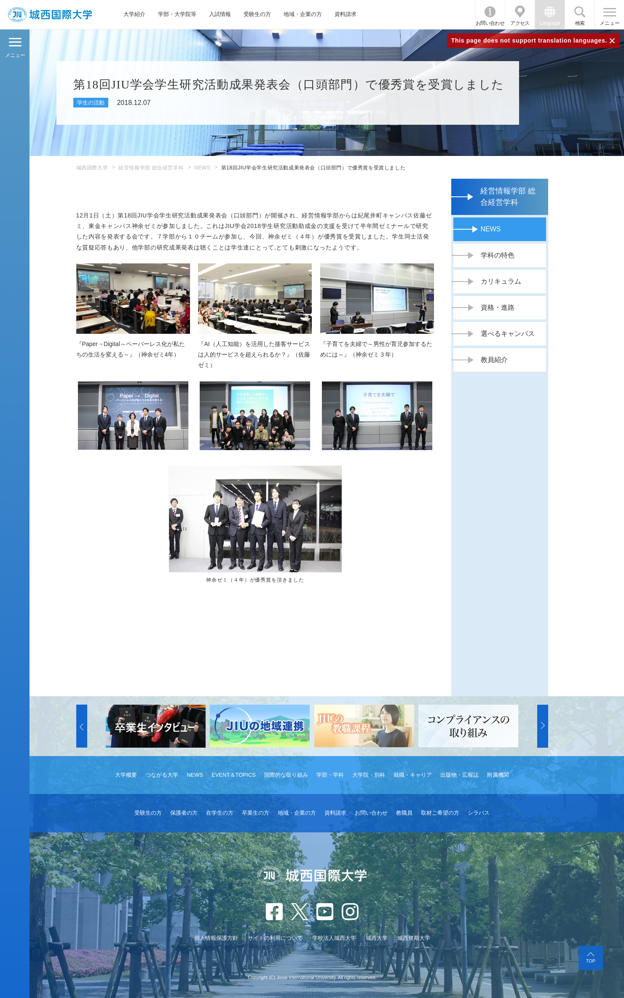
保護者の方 (184, 813)
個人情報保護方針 (216, 938)
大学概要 (126, 775)
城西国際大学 (92, 168)
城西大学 (377, 938)
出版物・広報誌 (459, 775)
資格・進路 (497, 307)
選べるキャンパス (508, 333)
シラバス (479, 813)
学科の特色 (497, 255)
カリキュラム (501, 281)
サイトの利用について (275, 938)
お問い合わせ (490, 23)
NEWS (202, 168)
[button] (81, 726)
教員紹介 (494, 359)
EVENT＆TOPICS (234, 775)
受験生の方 (257, 14)
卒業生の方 (255, 813)
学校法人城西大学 (334, 938)
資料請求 (345, 14)
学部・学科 (330, 775)
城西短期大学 (413, 938)
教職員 (404, 813)
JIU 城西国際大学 (50, 14)
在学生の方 (219, 813)
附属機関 (498, 775)
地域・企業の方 (303, 14)
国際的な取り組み (286, 775)
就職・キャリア (413, 775)
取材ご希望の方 (440, 813)
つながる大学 (161, 775)
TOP (590, 960)
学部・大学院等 (177, 14)
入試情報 (220, 14)
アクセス (520, 23)
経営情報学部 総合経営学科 (151, 168)
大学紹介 (134, 14)
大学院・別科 (368, 775)
